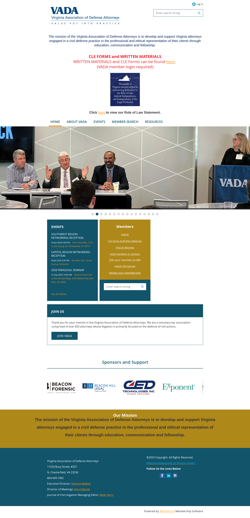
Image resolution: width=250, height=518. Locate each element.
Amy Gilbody (82, 489)
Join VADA (64, 336)
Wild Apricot (167, 511)
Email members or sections (125, 254)
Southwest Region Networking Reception (67, 236)
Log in (199, 4)
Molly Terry (106, 495)
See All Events (59, 294)
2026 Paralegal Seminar (67, 270)
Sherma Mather (81, 483)
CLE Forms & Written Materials (125, 241)
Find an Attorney (125, 247)
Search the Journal (125, 266)
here (170, 61)
